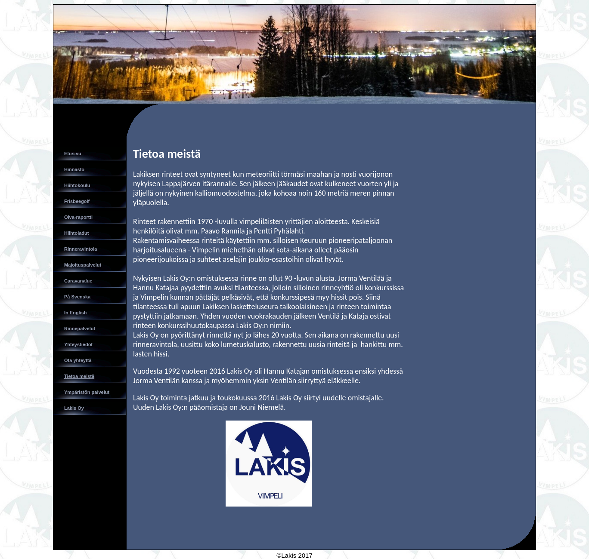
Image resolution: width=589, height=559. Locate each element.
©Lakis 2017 (294, 555)
